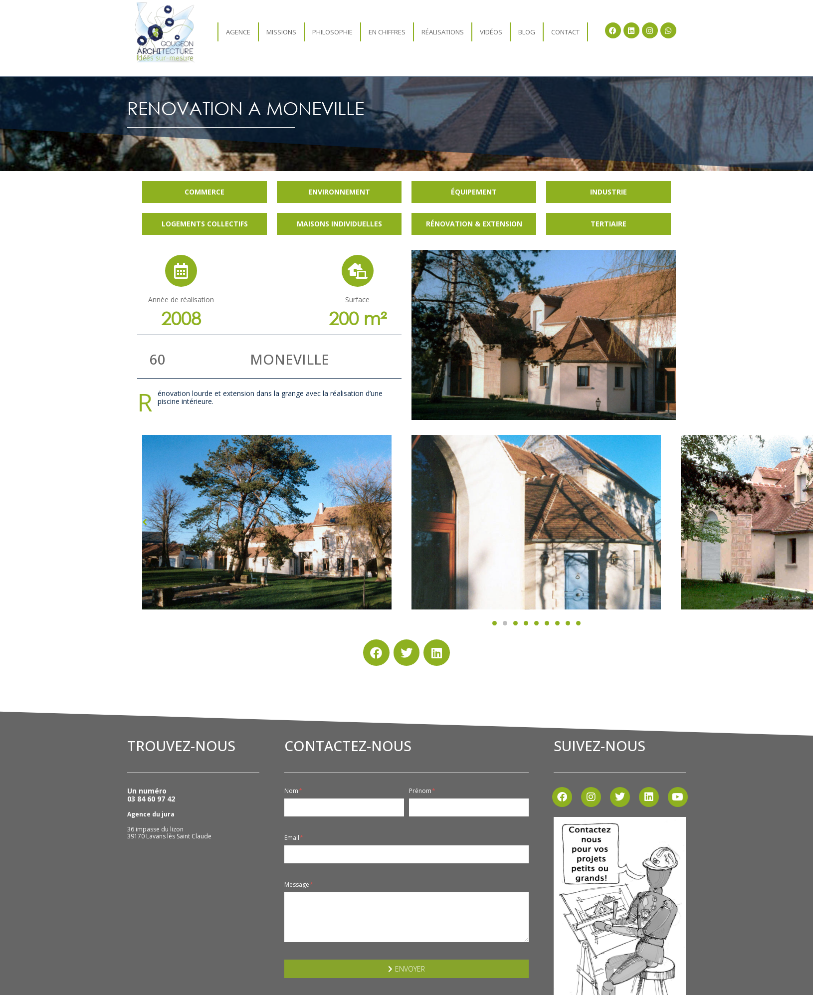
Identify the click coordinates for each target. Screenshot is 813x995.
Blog (526, 31)
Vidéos (491, 31)
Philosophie (332, 31)
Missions (281, 31)
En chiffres (387, 31)
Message (298, 885)
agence (238, 31)
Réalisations (442, 31)
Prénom (422, 791)
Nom (293, 791)
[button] (494, 623)
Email (293, 838)
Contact (565, 31)
